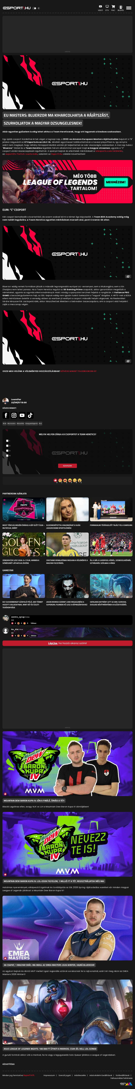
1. (9, 441)
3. (10, 451)
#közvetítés (20, 423)
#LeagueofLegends (31, 423)
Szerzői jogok (65, 1075)
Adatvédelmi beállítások (100, 1075)
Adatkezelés (80, 1075)
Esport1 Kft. (29, 1075)
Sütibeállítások (122, 1075)
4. (10, 456)
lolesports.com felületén (109, 151)
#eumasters (11, 423)
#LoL (40, 423)
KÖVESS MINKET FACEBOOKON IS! (79, 371)
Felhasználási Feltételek (122, 1078)
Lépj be (52, 643)
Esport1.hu (57, 154)
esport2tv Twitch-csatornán (21, 154)
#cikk (4, 423)
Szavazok (67, 466)
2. (10, 446)
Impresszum (49, 1075)
